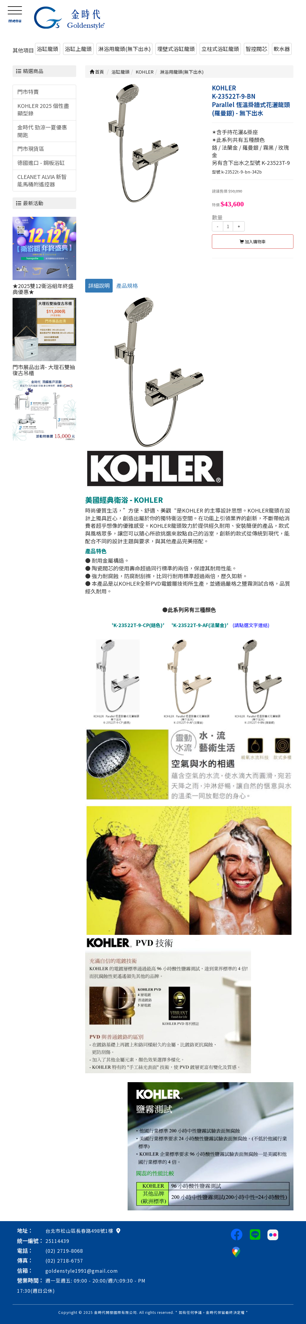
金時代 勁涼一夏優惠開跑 (42, 131)
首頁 (97, 72)
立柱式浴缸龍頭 (220, 48)
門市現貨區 (30, 148)
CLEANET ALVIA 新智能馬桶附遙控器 (42, 180)
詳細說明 (99, 285)
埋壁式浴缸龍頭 (176, 48)
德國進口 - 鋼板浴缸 (41, 162)
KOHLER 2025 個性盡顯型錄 (43, 109)
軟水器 (282, 48)
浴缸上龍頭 (78, 48)
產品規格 (127, 285)
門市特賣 (28, 91)
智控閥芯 (256, 48)
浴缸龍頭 (47, 48)
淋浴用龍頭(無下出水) (124, 48)
